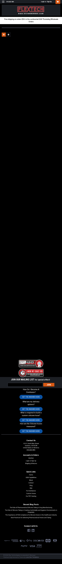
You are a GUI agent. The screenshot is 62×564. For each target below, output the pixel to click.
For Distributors (31, 491)
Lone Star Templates (32, 557)
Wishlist (31, 458)
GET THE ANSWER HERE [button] (31, 397)
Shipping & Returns (31, 463)
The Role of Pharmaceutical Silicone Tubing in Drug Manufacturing (31, 507)
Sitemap (32, 555)
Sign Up (49, 1)
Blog (31, 485)
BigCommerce (14, 557)
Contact (31, 483)
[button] (31, 364)
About (31, 480)
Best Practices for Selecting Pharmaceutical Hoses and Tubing (31, 517)
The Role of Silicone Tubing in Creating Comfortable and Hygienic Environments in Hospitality (31, 511)
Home (31, 475)
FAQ (31, 488)
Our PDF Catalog (31, 496)
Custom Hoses (31, 493)
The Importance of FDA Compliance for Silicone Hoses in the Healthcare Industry (31, 515)
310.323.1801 (31, 450)
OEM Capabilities (31, 477)
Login (42, 1)
